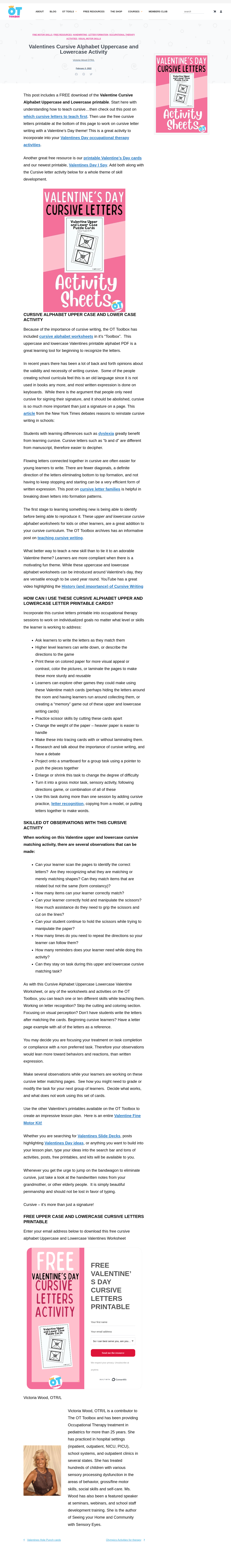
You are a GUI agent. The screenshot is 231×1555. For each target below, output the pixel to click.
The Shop (116, 11)
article (29, 413)
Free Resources (93, 11)
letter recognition (67, 803)
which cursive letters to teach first (55, 116)
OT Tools (69, 11)
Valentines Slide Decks (99, 1136)
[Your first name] (113, 1322)
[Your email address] (113, 1331)
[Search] (202, 11)
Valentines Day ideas (64, 1143)
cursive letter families (100, 489)
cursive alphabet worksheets (66, 336)
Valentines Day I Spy (88, 165)
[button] (76, 74)
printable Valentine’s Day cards (113, 158)
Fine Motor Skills (42, 35)
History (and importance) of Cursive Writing (102, 586)
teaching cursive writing (60, 538)
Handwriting (80, 35)
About (40, 11)
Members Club (158, 11)
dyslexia (106, 433)
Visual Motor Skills (89, 39)
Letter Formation (98, 35)
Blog (53, 11)
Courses (135, 11)
